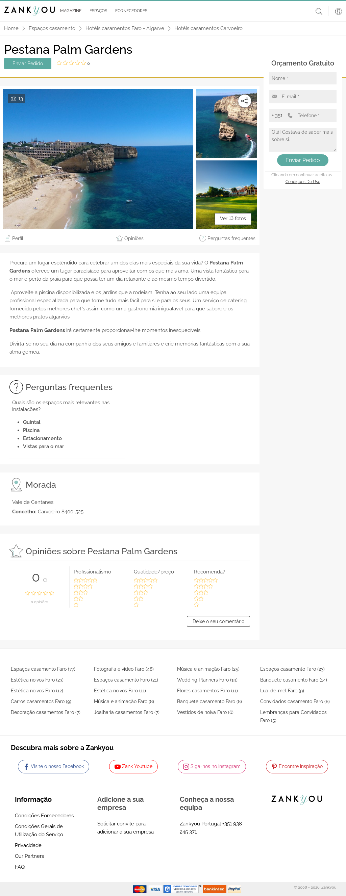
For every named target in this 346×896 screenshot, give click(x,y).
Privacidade (28, 845)
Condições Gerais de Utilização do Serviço (39, 830)
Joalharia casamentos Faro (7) (126, 712)
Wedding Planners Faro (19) (207, 680)
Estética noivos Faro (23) (37, 680)
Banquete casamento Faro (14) (293, 680)
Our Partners (29, 856)
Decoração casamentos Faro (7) (45, 712)
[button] (69, 11)
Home (11, 28)
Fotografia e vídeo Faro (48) (124, 669)
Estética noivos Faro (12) (37, 690)
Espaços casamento (52, 28)
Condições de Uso (303, 181)
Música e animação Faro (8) (124, 701)
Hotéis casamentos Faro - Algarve (124, 28)
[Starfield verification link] (183, 889)
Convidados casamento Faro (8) (295, 701)
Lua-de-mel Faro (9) (282, 690)
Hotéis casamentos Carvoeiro (208, 28)
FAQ (20, 867)
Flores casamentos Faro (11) (207, 690)
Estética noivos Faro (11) (120, 690)
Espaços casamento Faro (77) (43, 669)
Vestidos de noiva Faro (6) (205, 712)
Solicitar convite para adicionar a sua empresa (125, 828)
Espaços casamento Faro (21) (126, 680)
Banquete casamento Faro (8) (209, 701)
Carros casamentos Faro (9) (41, 701)
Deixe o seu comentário (218, 621)
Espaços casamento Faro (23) (292, 669)
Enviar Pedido (28, 63)
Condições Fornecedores (44, 816)
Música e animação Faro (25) (208, 669)
